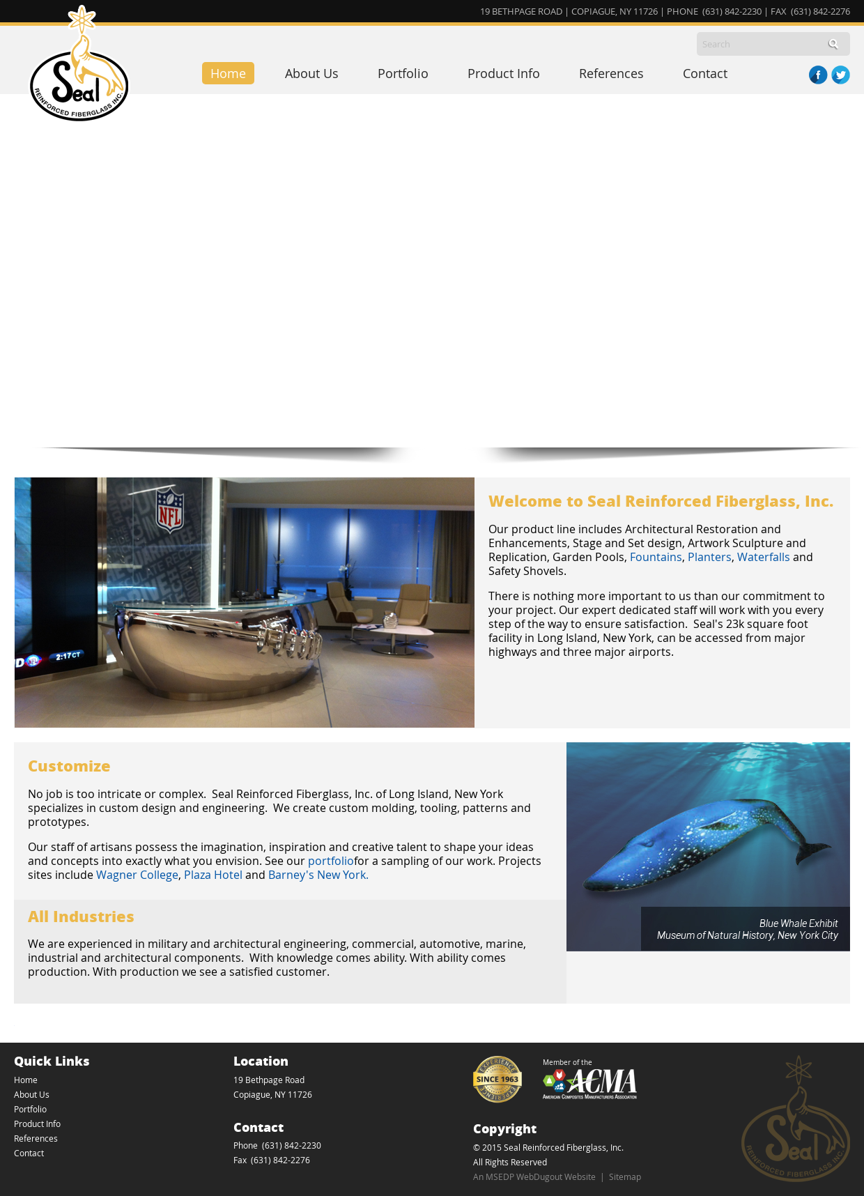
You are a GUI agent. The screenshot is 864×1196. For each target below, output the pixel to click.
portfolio (331, 860)
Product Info (504, 73)
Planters (710, 557)
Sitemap (625, 1176)
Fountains (656, 557)
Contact (705, 73)
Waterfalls (763, 557)
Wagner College (137, 874)
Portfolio (403, 73)
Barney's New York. (319, 874)
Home (228, 73)
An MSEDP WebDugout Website (534, 1176)
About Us (312, 73)
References (611, 73)
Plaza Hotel (213, 874)
